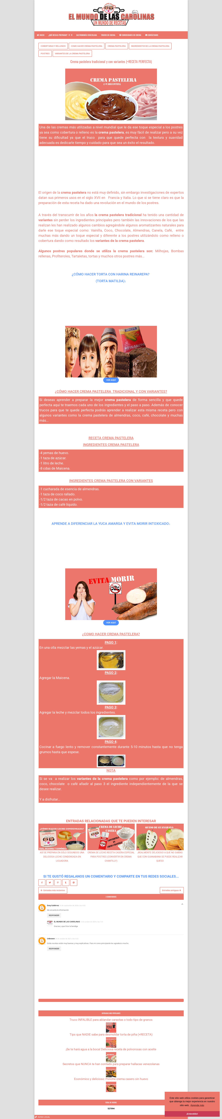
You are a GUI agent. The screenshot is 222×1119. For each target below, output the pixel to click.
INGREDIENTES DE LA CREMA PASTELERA (150, 46)
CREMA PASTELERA (117, 46)
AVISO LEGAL (42, 1117)
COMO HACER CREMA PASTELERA (86, 46)
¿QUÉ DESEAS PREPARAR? (60, 35)
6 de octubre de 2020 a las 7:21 (92, 922)
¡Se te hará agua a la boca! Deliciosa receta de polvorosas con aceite (111, 1049)
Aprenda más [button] (197, 1105)
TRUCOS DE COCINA (108, 35)
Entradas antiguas (171, 890)
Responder (54, 915)
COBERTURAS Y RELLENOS (53, 46)
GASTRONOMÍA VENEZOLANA (86, 35)
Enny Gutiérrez (53, 905)
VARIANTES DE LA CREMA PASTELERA (72, 53)
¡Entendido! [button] (192, 1114)
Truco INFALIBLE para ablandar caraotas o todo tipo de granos (111, 1019)
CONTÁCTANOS (151, 35)
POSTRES (45, 53)
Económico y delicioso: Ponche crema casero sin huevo (111, 1079)
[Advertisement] (111, 166)
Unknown (51, 939)
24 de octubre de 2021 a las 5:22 (66, 939)
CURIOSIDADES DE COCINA (130, 35)
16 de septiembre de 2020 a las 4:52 (72, 906)
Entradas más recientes (53, 890)
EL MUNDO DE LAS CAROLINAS (67, 922)
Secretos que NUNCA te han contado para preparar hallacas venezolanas (111, 1064)
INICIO (40, 35)
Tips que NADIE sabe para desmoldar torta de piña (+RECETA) (111, 1034)
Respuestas (182, 904)
